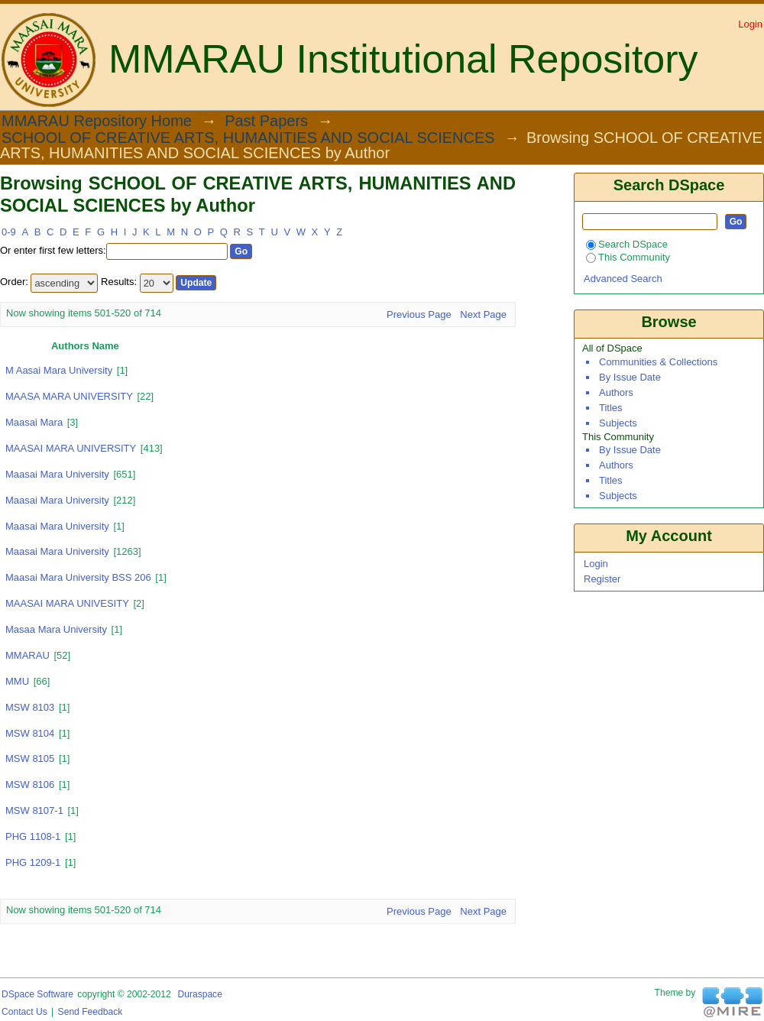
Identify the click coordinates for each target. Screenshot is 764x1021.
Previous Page (419, 314)
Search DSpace (627, 244)
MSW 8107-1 (34, 810)
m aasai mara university (58, 370)
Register (602, 579)
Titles (611, 407)
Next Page (483, 314)
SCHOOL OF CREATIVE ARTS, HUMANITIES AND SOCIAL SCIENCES (248, 138)
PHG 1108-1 (32, 836)
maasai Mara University (57, 526)
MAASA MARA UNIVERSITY (69, 396)
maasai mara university (57, 551)
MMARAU (27, 655)
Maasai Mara (34, 422)
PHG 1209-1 (32, 862)
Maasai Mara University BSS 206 (78, 577)
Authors (616, 392)
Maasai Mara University (57, 474)
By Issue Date (630, 377)
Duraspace (199, 994)
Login (750, 24)
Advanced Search (623, 278)
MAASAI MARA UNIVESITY (67, 603)
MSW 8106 (29, 784)
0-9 (9, 232)
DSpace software (37, 994)
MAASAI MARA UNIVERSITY (70, 448)
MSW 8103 (29, 707)
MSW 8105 (29, 758)
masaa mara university (56, 629)
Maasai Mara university (57, 500)
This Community (628, 257)
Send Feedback (90, 1011)
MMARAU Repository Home (97, 121)
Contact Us (24, 1011)
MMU (17, 681)
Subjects (618, 423)
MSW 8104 (29, 733)
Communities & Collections (658, 362)
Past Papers (266, 121)
